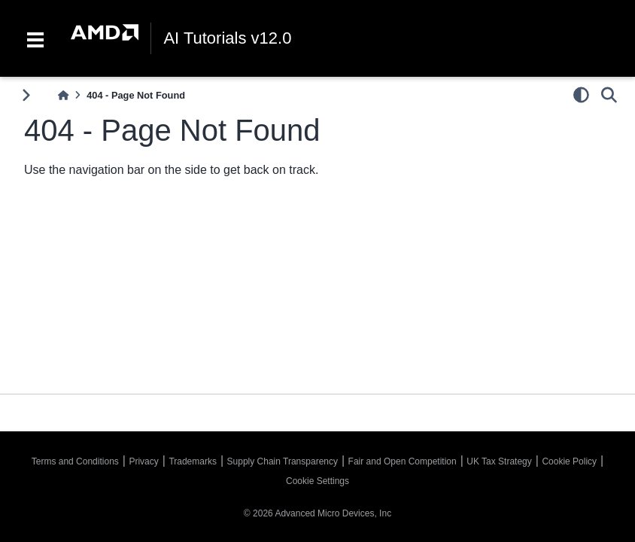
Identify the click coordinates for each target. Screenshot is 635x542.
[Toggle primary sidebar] (26, 95)
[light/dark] (581, 95)
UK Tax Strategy (498, 461)
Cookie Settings (317, 481)
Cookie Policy (569, 461)
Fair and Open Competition (402, 461)
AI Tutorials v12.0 (227, 38)
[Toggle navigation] (35, 38)
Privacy (143, 461)
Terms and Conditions (75, 461)
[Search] (609, 95)
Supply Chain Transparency (282, 461)
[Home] (63, 95)
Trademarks (193, 461)
